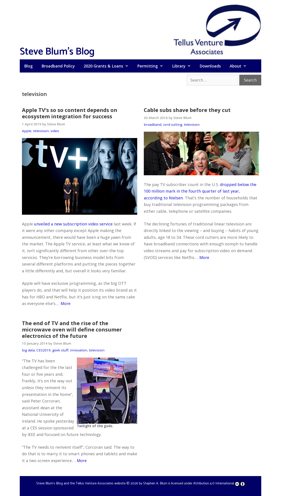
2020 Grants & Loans (108, 66)
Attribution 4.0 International (219, 483)
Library (183, 66)
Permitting (152, 66)
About (240, 66)
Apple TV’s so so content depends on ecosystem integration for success (69, 113)
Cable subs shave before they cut (187, 109)
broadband (152, 124)
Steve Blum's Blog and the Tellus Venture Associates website (81, 483)
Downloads (210, 66)
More (65, 303)
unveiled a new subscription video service (73, 224)
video (54, 131)
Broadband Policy (58, 66)
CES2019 (43, 350)
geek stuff (60, 350)
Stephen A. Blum (155, 483)
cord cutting (172, 124)
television (41, 131)
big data (28, 350)
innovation (78, 350)
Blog (28, 66)
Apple (26, 131)
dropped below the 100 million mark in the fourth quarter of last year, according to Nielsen (200, 191)
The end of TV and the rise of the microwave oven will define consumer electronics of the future (72, 329)
